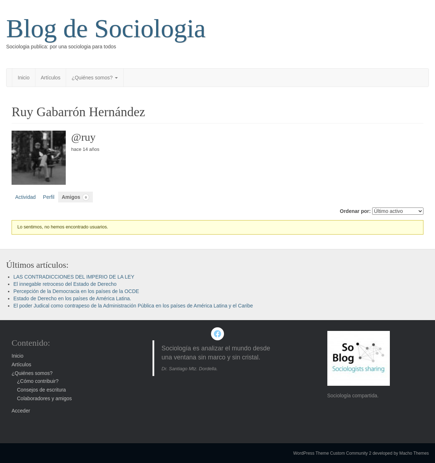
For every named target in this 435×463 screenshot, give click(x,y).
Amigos (76, 197)
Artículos (50, 77)
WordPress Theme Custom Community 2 (332, 453)
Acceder (21, 411)
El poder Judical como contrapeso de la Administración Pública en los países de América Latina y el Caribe (133, 306)
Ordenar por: (355, 211)
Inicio (24, 77)
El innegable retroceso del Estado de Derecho (65, 284)
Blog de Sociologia (106, 28)
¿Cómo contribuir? (38, 381)
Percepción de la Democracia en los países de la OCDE (76, 291)
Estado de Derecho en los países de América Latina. (72, 298)
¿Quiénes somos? (95, 77)
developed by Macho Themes (400, 453)
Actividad (25, 197)
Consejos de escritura (41, 390)
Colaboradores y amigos (44, 398)
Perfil (49, 197)
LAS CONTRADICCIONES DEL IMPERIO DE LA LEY (73, 277)
